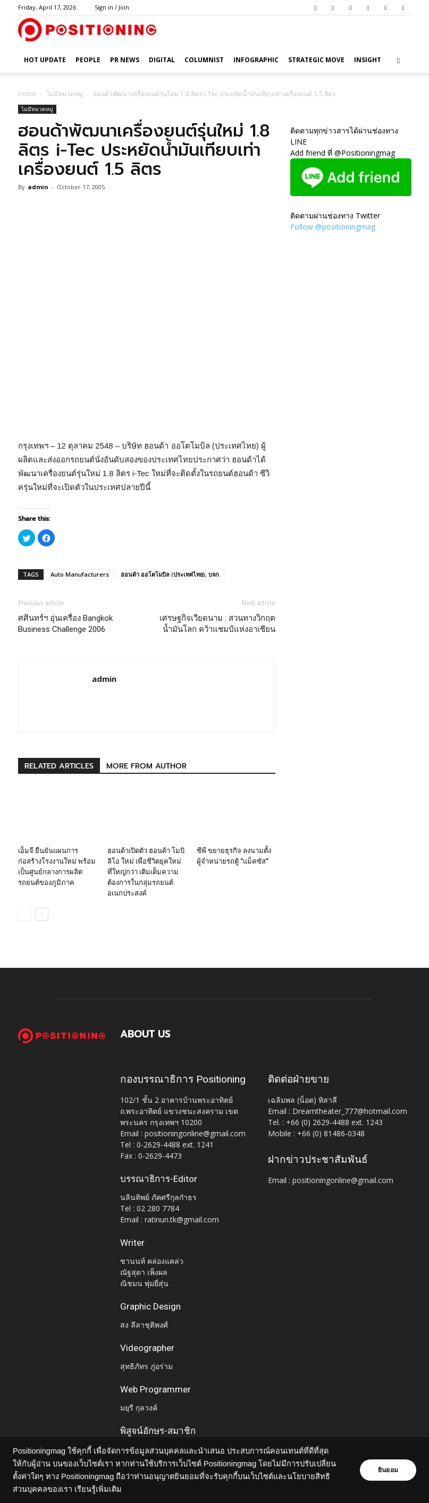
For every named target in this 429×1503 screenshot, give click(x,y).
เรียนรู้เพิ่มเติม (141, 1489)
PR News (124, 59)
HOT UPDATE (45, 59)
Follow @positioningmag (332, 227)
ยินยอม (387, 1470)
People (87, 59)
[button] (398, 60)
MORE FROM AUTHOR (146, 766)
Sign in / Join (112, 7)
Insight (367, 59)
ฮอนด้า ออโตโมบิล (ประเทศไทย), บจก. (171, 574)
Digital (162, 59)
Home (27, 93)
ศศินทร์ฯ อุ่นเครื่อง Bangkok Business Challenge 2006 (65, 623)
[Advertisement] (146, 412)
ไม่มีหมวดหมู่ (64, 93)
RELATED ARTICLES (59, 766)
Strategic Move (316, 59)
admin (38, 187)
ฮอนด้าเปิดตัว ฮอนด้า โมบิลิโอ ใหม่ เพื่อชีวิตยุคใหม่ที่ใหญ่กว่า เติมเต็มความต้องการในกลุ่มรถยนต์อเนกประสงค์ (145, 872)
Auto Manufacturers (80, 574)
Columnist (204, 59)
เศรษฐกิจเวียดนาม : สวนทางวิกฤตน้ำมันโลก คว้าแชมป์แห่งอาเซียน (217, 623)
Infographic (256, 59)
